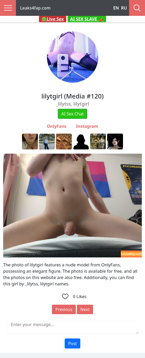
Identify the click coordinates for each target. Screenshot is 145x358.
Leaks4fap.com (35, 8)
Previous (63, 309)
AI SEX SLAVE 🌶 (87, 19)
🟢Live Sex (53, 19)
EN (116, 8)
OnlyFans (57, 126)
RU (124, 8)
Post (72, 343)
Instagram (87, 126)
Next (85, 309)
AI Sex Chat (72, 114)
